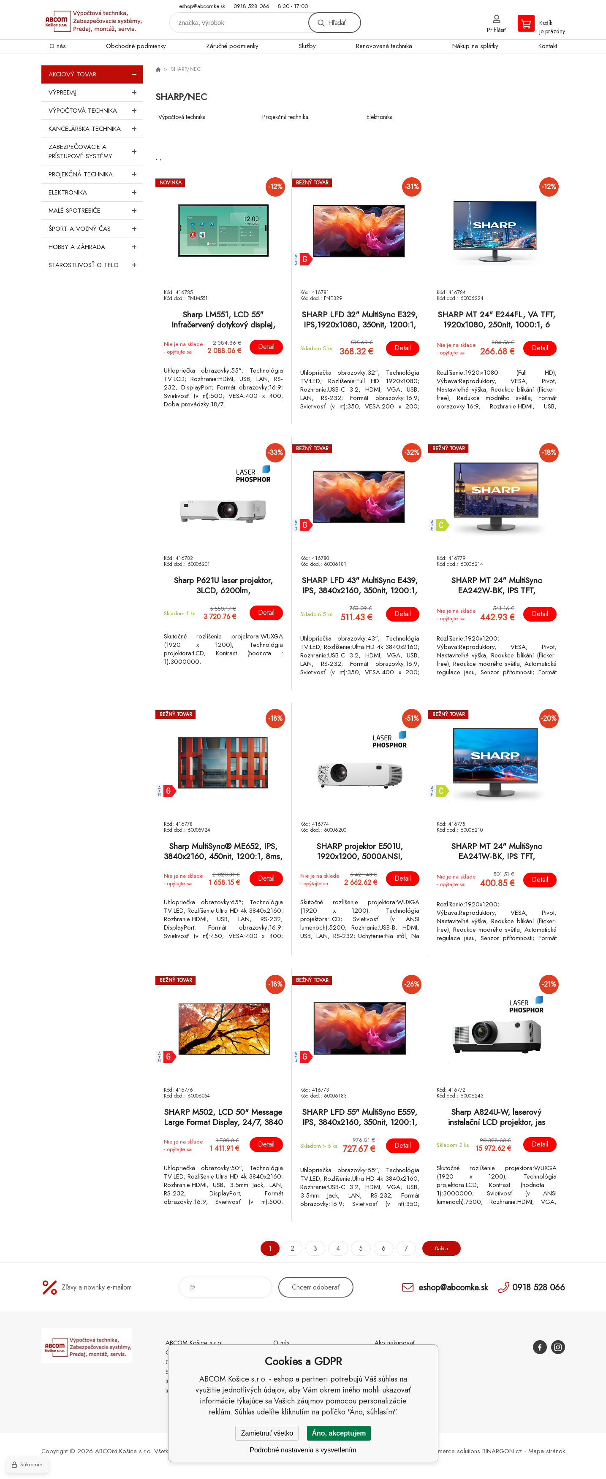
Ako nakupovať (395, 1342)
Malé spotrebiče (96, 210)
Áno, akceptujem (339, 1433)
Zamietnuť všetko (267, 1433)
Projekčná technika (96, 174)
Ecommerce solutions (451, 1451)
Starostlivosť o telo (96, 265)
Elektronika (96, 192)
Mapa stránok (546, 1451)
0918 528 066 (251, 6)
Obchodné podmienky (136, 46)
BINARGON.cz (502, 1451)
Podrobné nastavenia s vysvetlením (303, 1450)
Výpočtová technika (96, 110)
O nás (57, 46)
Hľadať (337, 22)
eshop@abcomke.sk (202, 6)
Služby (307, 46)
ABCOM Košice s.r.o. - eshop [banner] (92, 19)
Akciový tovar (96, 74)
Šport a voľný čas (96, 229)
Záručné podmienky (232, 46)
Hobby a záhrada (96, 247)
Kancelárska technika (96, 129)
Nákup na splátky (475, 46)
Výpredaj (96, 92)
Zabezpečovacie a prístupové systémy (96, 151)
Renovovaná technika (384, 46)
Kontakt (547, 46)
